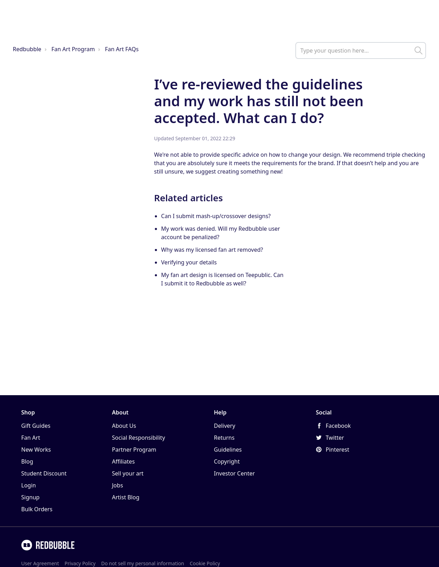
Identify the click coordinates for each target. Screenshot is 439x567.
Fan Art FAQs (122, 49)
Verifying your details (189, 262)
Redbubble (27, 49)
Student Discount (44, 473)
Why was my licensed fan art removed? (212, 250)
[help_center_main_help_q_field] (360, 50)
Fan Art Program (73, 49)
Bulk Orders (37, 509)
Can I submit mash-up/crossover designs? (216, 216)
